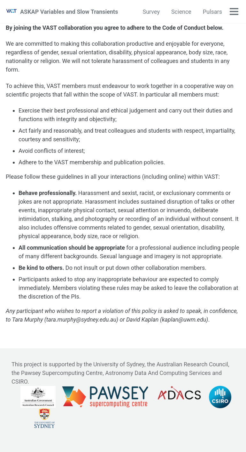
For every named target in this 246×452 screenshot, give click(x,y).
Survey (150, 11)
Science (181, 11)
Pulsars (212, 11)
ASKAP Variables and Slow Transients (69, 11)
